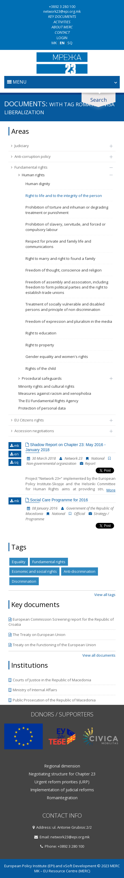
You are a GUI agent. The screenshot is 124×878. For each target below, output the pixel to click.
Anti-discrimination (79, 571)
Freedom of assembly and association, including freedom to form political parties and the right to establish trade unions (66, 287)
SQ (69, 42)
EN (62, 42)
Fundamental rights (59, 167)
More (111, 490)
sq (14, 462)
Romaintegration (62, 797)
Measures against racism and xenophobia (54, 393)
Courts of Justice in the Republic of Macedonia (49, 679)
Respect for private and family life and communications (58, 244)
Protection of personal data (42, 408)
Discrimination (24, 581)
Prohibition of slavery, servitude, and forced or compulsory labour (65, 227)
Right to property (39, 344)
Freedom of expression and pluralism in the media (68, 321)
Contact (62, 32)
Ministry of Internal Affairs (32, 689)
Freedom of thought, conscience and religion (63, 270)
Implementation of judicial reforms (62, 789)
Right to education (40, 333)
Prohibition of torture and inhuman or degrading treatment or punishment (66, 210)
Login (62, 37)
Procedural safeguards (62, 378)
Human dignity (37, 183)
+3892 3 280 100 (62, 6)
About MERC (62, 26)
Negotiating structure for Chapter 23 (62, 774)
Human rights (62, 174)
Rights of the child (40, 368)
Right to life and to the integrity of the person (63, 195)
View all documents (99, 655)
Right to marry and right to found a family (60, 258)
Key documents (62, 16)
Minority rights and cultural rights (46, 386)
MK (54, 42)
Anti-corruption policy (59, 156)
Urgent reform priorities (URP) (62, 781)
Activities (62, 21)
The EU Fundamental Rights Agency (48, 400)
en (14, 454)
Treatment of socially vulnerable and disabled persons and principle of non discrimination (64, 307)
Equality (18, 561)
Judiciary (59, 145)
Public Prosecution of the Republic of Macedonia (52, 700)
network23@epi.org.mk (62, 11)
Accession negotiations (59, 430)
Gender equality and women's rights (56, 356)
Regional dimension (62, 766)
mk (14, 445)
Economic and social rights (34, 571)
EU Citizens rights (59, 420)
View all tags (105, 594)
